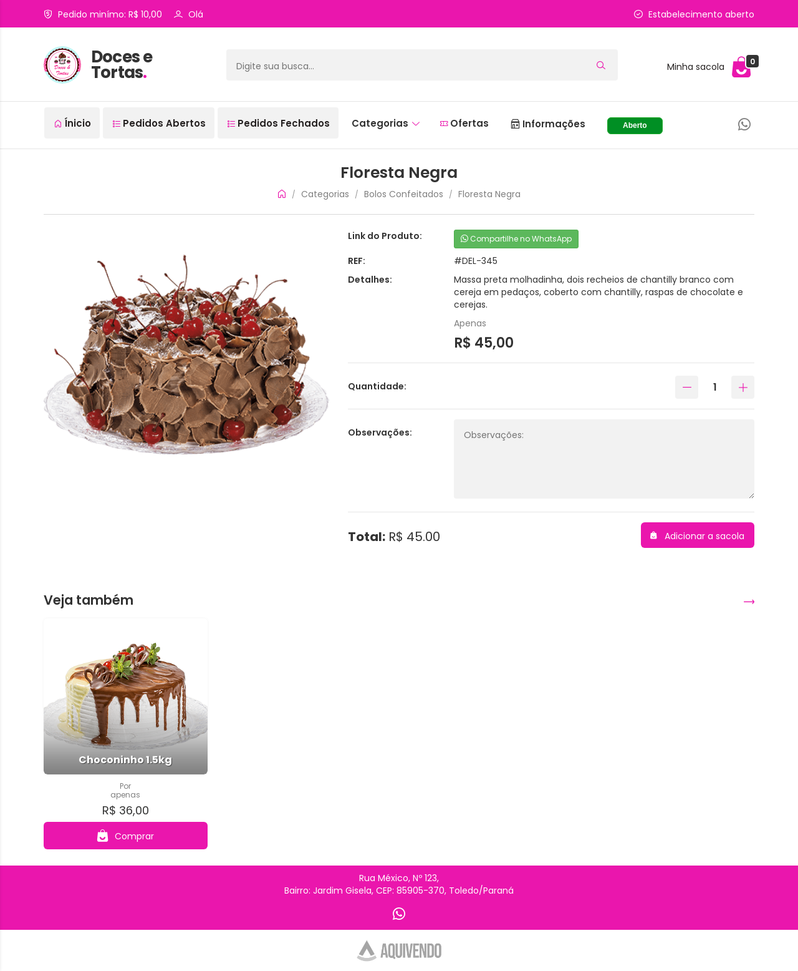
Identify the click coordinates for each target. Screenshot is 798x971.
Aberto (635, 125)
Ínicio (72, 123)
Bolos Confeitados (403, 194)
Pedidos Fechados (279, 123)
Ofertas (464, 123)
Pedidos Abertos (159, 123)
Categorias (386, 123)
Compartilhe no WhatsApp (516, 238)
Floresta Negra (489, 194)
